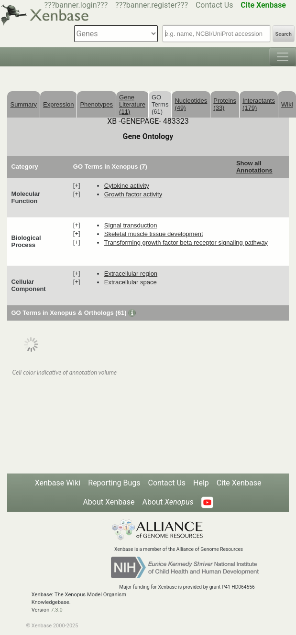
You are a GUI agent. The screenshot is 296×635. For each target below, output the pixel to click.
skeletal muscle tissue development (153, 233)
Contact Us (214, 5)
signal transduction (130, 225)
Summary (23, 104)
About (168, 501)
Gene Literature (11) (132, 104)
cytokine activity (126, 185)
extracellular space (130, 282)
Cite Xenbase (239, 482)
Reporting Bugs (114, 482)
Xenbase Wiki (58, 482)
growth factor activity (133, 194)
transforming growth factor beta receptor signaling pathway (186, 242)
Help (201, 482)
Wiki (287, 104)
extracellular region (130, 273)
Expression (58, 104)
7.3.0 (57, 610)
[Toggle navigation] (282, 56)
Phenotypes (96, 104)
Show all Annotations (254, 167)
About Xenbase (108, 501)
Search (283, 34)
